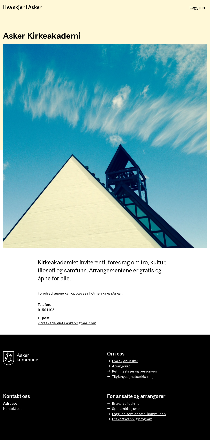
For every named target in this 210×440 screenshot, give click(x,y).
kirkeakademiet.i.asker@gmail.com (67, 323)
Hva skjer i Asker (22, 7)
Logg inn (197, 7)
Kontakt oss (12, 408)
